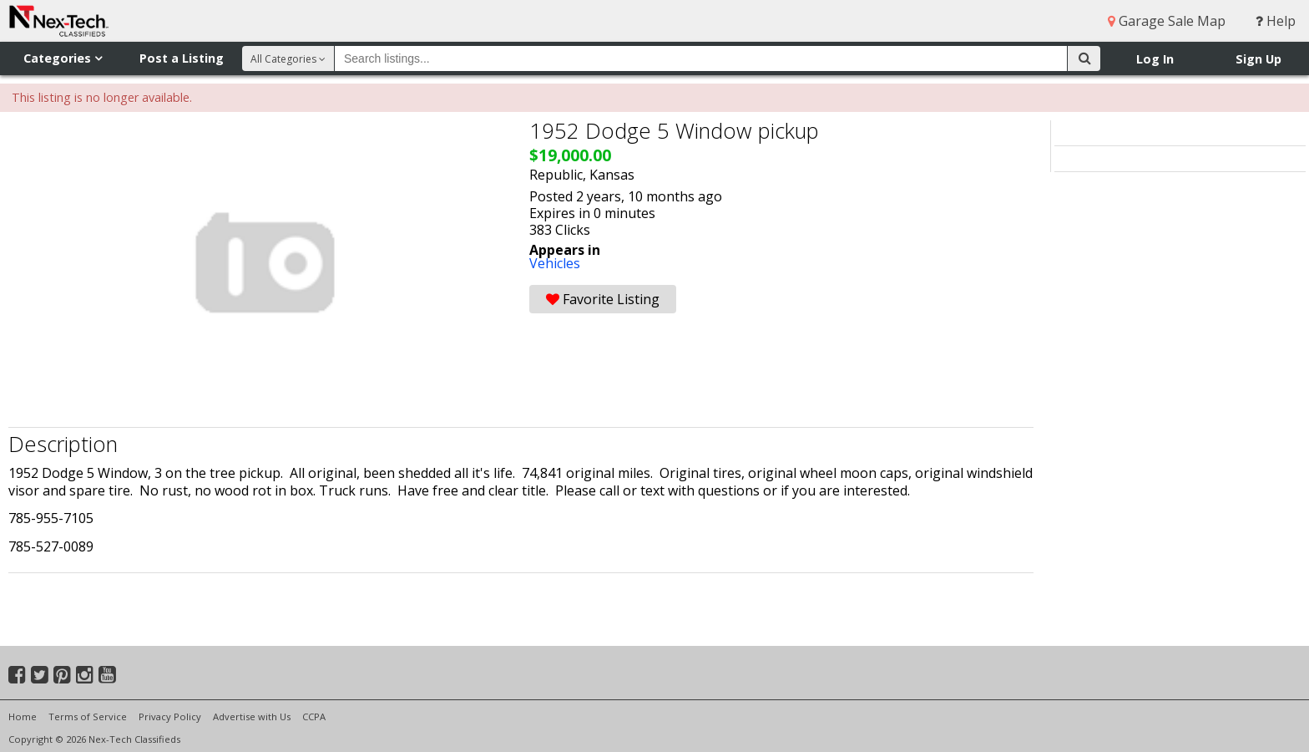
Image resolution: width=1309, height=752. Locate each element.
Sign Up (1258, 59)
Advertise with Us (252, 716)
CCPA (314, 716)
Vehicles (554, 263)
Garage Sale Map (1167, 21)
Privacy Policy (170, 716)
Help (1276, 21)
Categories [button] (62, 58)
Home (22, 716)
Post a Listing (181, 58)
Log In (1155, 59)
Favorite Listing (603, 299)
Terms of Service (87, 716)
